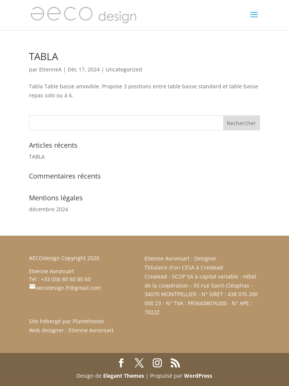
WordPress (198, 375)
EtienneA (50, 69)
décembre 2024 (48, 209)
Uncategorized (124, 69)
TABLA (43, 56)
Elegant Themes (123, 375)
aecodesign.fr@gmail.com (65, 287)
